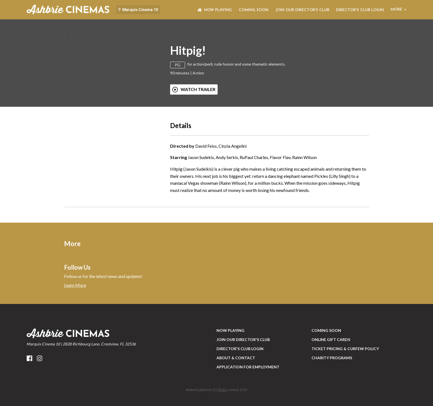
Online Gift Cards (330, 369)
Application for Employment (247, 396)
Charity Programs (331, 387)
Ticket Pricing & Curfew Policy (345, 378)
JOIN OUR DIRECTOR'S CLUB (302, 10)
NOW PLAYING (214, 10)
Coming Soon (253, 10)
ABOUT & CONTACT (235, 387)
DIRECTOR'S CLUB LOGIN (360, 10)
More (398, 9)
